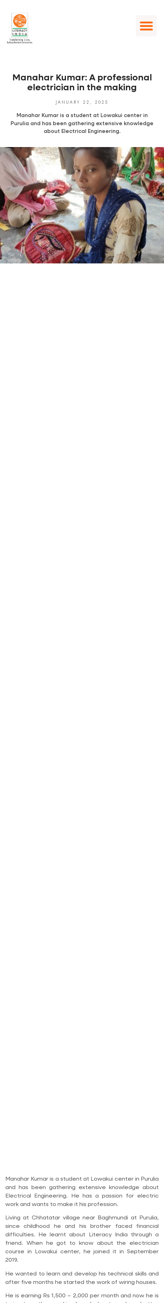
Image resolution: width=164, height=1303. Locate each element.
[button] (146, 25)
